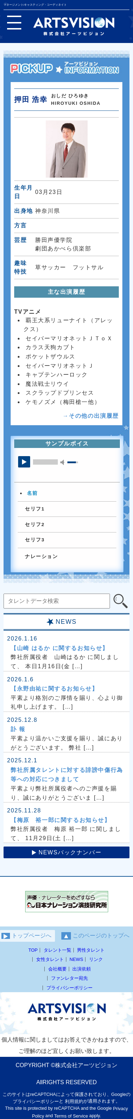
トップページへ (26, 935)
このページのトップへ (95, 936)
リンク (96, 959)
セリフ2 (35, 524)
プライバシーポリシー (69, 987)
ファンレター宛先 (69, 978)
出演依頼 (81, 969)
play (24, 461)
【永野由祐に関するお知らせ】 (54, 689)
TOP (33, 950)
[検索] (120, 601)
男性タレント (91, 950)
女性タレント (50, 959)
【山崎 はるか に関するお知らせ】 (60, 648)
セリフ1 (35, 509)
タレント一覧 (57, 950)
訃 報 (18, 729)
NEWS (76, 959)
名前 (32, 493)
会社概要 (57, 969)
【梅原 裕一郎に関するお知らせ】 (61, 820)
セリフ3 (35, 540)
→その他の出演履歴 (91, 416)
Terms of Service (71, 1116)
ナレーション (41, 556)
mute (63, 462)
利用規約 (74, 1101)
